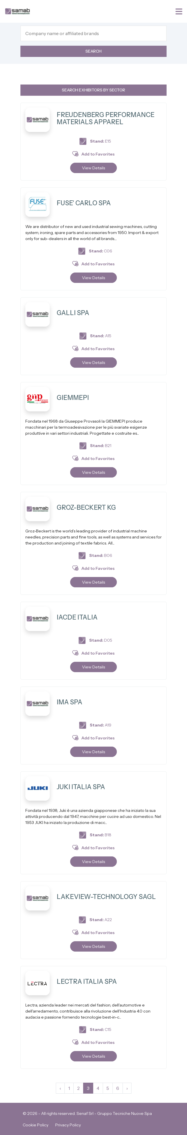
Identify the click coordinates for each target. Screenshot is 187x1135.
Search (93, 51)
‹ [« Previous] (60, 1088)
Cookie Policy (35, 1125)
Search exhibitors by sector (93, 90)
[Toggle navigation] (179, 11)
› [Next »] (127, 1088)
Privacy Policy (68, 1125)
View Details (93, 167)
